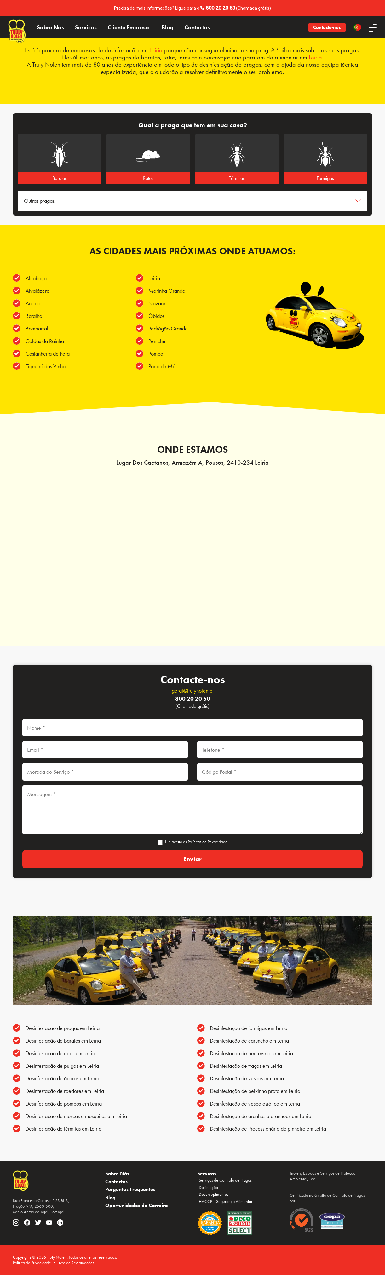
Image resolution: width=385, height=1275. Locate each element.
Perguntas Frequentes (130, 1189)
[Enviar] (192, 859)
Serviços (86, 27)
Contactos (197, 27)
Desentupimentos (213, 1194)
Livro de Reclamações (75, 1263)
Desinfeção (208, 1187)
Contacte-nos (327, 27)
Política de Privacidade (32, 1263)
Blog (168, 27)
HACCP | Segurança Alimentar (225, 1201)
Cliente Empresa (128, 27)
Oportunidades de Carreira (136, 1205)
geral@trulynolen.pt (193, 690)
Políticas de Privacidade (207, 842)
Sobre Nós (50, 27)
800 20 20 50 (220, 8)
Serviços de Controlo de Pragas (225, 1180)
